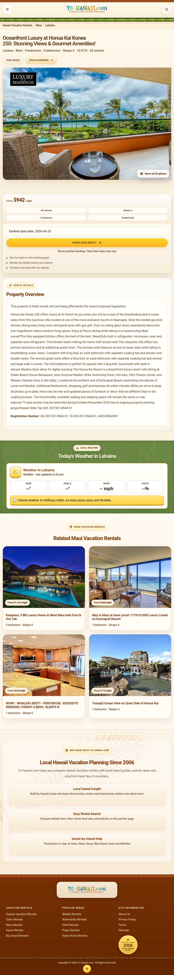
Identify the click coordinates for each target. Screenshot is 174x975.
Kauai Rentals (14, 930)
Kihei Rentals (70, 925)
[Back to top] (87, 969)
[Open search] (166, 9)
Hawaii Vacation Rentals (17, 25)
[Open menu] (7, 9)
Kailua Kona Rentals (74, 935)
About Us (124, 914)
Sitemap (124, 930)
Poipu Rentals (71, 930)
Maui (39, 25)
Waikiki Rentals (71, 914)
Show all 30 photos (153, 173)
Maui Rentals (14, 925)
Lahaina (50, 25)
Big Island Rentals (17, 935)
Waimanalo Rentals (74, 919)
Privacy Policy (127, 919)
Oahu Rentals (14, 919)
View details (13, 60)
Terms (123, 925)
